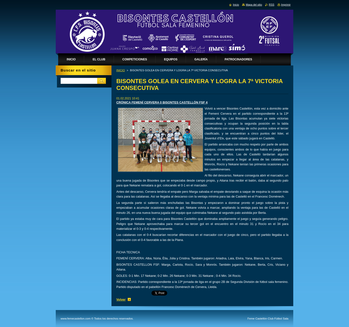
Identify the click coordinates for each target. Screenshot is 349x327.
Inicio (236, 4)
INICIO (120, 70)
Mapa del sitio (254, 4)
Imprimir (286, 4)
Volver (121, 299)
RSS (271, 4)
